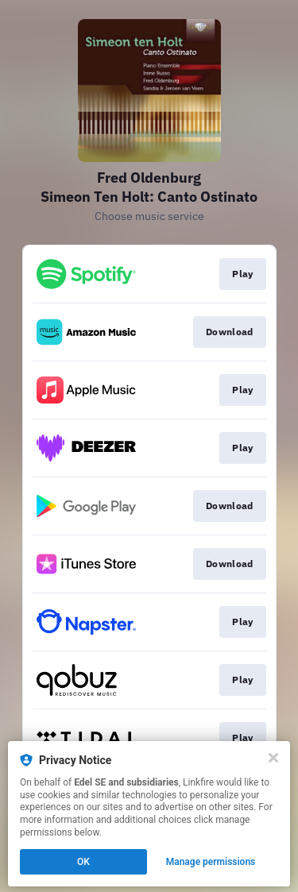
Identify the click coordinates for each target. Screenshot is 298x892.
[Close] (273, 757)
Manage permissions (211, 861)
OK (83, 861)
